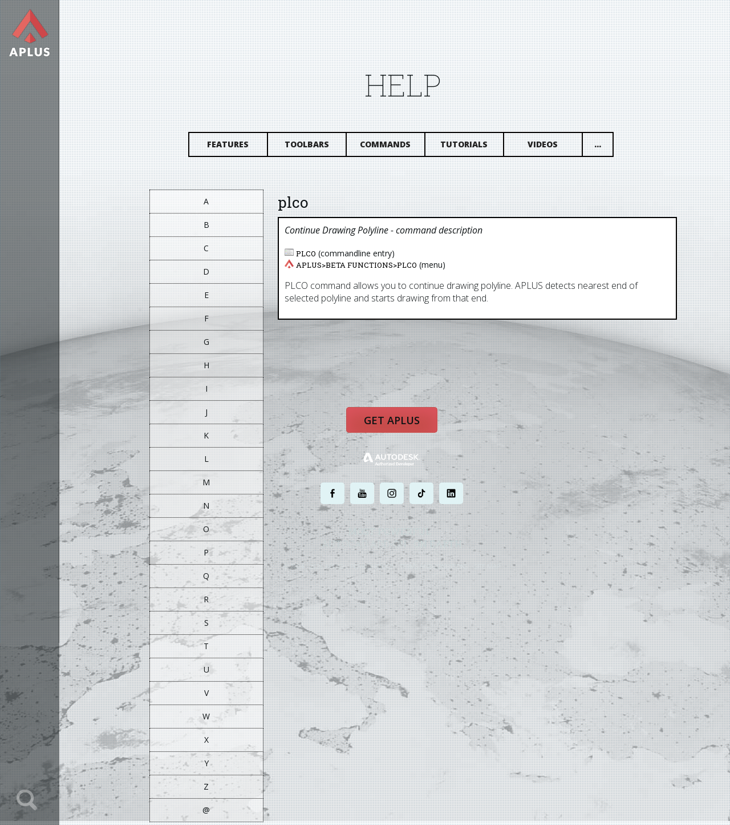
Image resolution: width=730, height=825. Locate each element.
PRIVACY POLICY (379, 572)
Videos (551, 147)
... (605, 147)
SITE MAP (495, 572)
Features (236, 147)
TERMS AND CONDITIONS (441, 572)
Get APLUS (399, 427)
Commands (393, 147)
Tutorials (472, 147)
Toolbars (314, 147)
